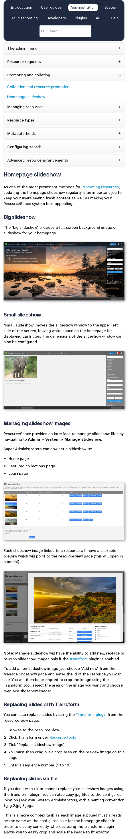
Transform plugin (91, 714)
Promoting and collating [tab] (28, 75)
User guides (51, 7)
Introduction (21, 7)
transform (79, 659)
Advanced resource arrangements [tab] (37, 160)
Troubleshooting (24, 18)
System (110, 7)
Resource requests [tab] (24, 61)
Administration (83, 7)
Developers (56, 18)
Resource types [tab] (21, 120)
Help (114, 18)
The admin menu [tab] (22, 48)
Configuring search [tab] (24, 147)
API (99, 18)
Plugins (81, 18)
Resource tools (62, 737)
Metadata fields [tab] (21, 133)
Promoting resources (100, 187)
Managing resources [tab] (25, 106)
